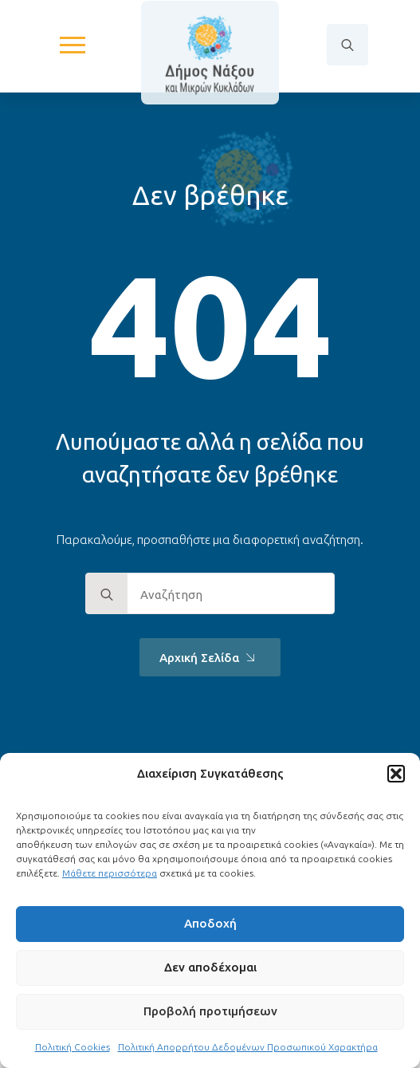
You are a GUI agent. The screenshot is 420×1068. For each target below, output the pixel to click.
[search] (107, 594)
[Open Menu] (72, 44)
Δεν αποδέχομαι (210, 967)
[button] (396, 774)
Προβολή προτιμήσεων (210, 1011)
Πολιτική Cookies (72, 1047)
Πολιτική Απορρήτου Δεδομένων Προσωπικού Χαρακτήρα (248, 1047)
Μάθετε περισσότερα (109, 873)
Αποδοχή (210, 923)
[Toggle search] (347, 44)
